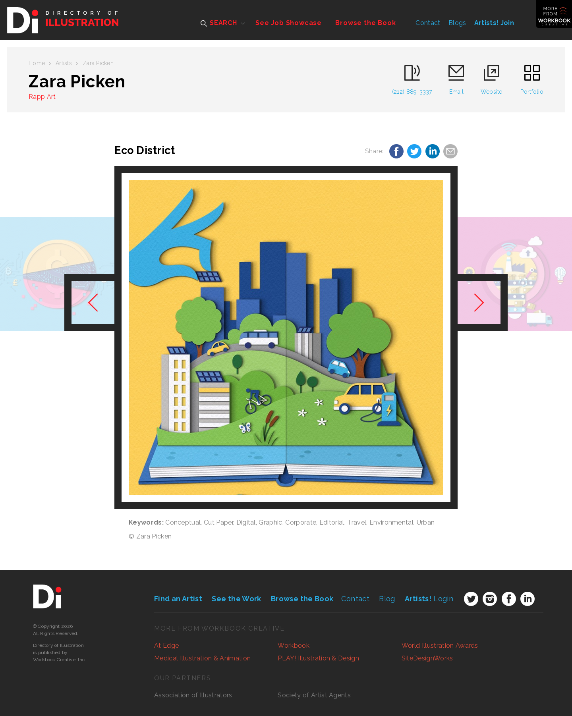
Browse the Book (365, 23)
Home (37, 63)
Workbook (293, 645)
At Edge (166, 645)
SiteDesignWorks (427, 658)
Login (429, 598)
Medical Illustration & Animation (202, 658)
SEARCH (219, 23)
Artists (64, 63)
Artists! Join (494, 23)
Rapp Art (42, 96)
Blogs (457, 23)
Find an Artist (178, 598)
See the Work (236, 598)
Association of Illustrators (193, 695)
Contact (427, 23)
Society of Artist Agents (314, 695)
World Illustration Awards (440, 645)
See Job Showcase (288, 23)
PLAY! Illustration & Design (318, 658)
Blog (387, 598)
